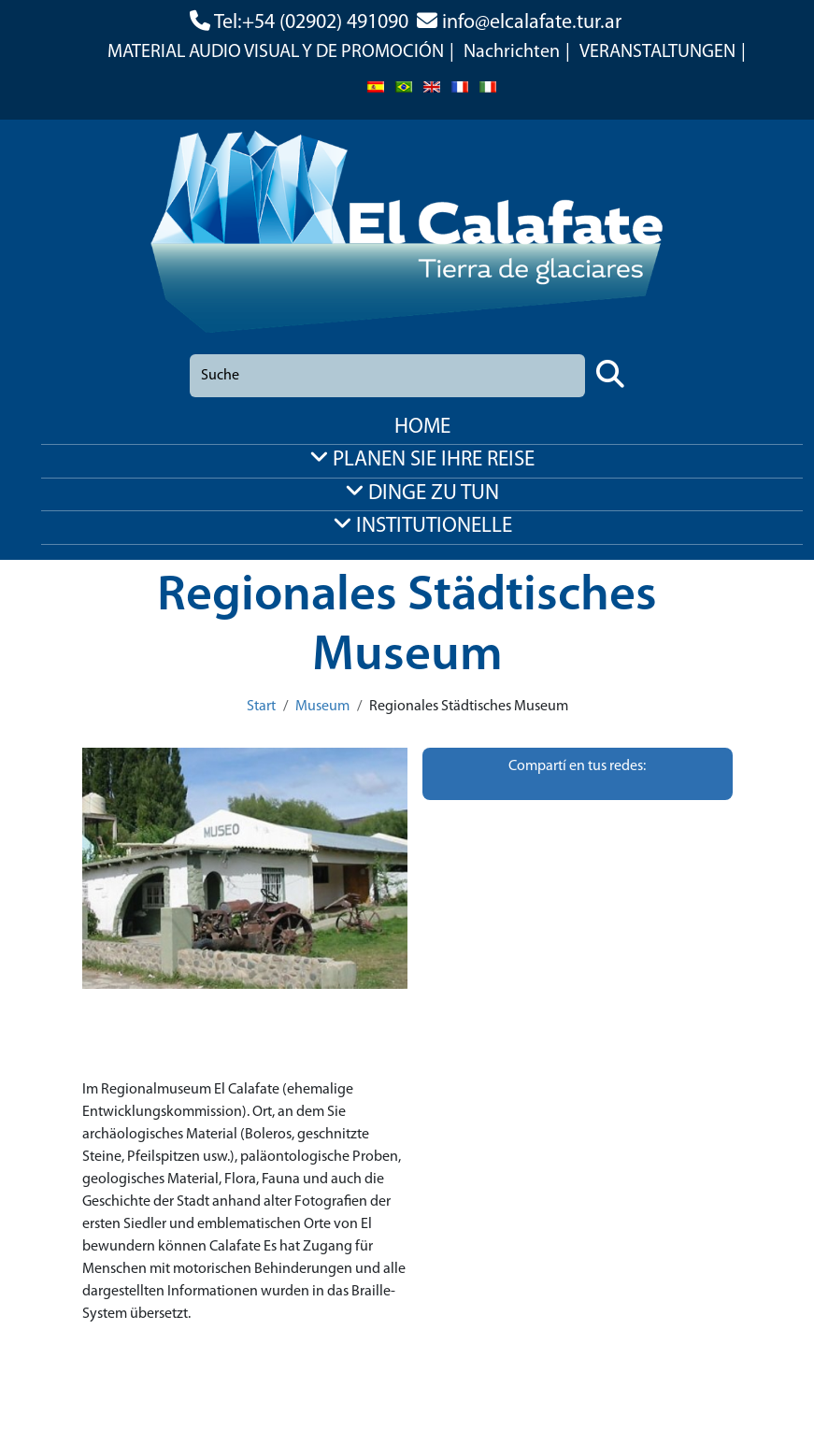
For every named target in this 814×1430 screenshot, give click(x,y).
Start (261, 706)
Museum (322, 706)
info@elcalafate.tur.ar (531, 23)
